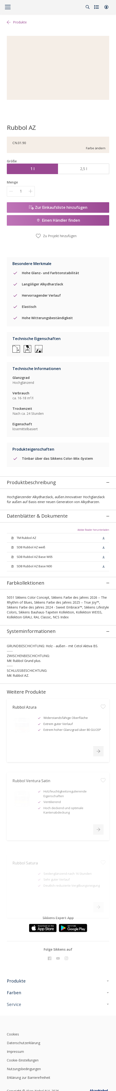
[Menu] (8, 7)
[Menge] (21, 191)
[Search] (87, 7)
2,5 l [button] (83, 168)
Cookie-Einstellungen (23, 1016)
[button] (106, 7)
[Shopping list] (97, 7)
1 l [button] (33, 168)
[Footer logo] (24, 978)
